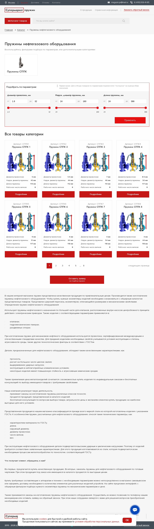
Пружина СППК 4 (133, 147)
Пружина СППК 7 (95, 206)
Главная (9, 30)
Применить (130, 120)
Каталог (24, 3)
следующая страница (138, 265)
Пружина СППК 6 (58, 206)
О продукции (86, 10)
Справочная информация (106, 10)
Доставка (35, 3)
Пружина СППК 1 (21, 147)
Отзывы (45, 3)
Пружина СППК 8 (133, 206)
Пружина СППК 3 (95, 147)
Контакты (56, 3)
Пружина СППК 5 (21, 206)
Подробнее (21, 194)
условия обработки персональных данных (97, 521)
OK (127, 520)
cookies (43, 519)
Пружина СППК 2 (58, 147)
